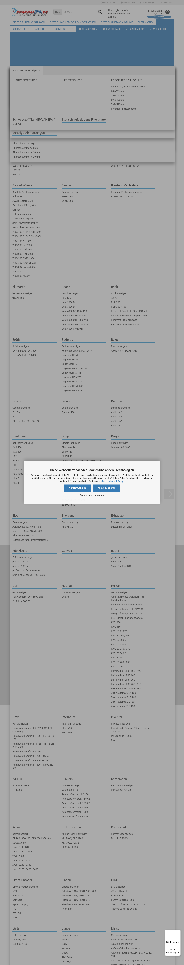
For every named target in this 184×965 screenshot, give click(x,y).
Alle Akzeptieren (106, 488)
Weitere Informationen (92, 495)
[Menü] (179, 932)
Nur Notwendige (77, 488)
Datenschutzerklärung (112, 481)
